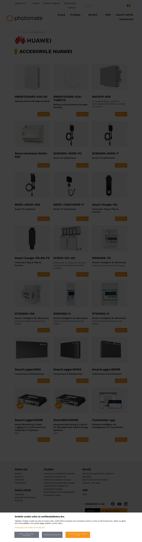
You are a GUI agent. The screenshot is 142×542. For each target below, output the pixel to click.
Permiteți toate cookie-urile (78, 535)
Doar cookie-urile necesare (26, 535)
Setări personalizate (52, 535)
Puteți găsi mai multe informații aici (30, 528)
